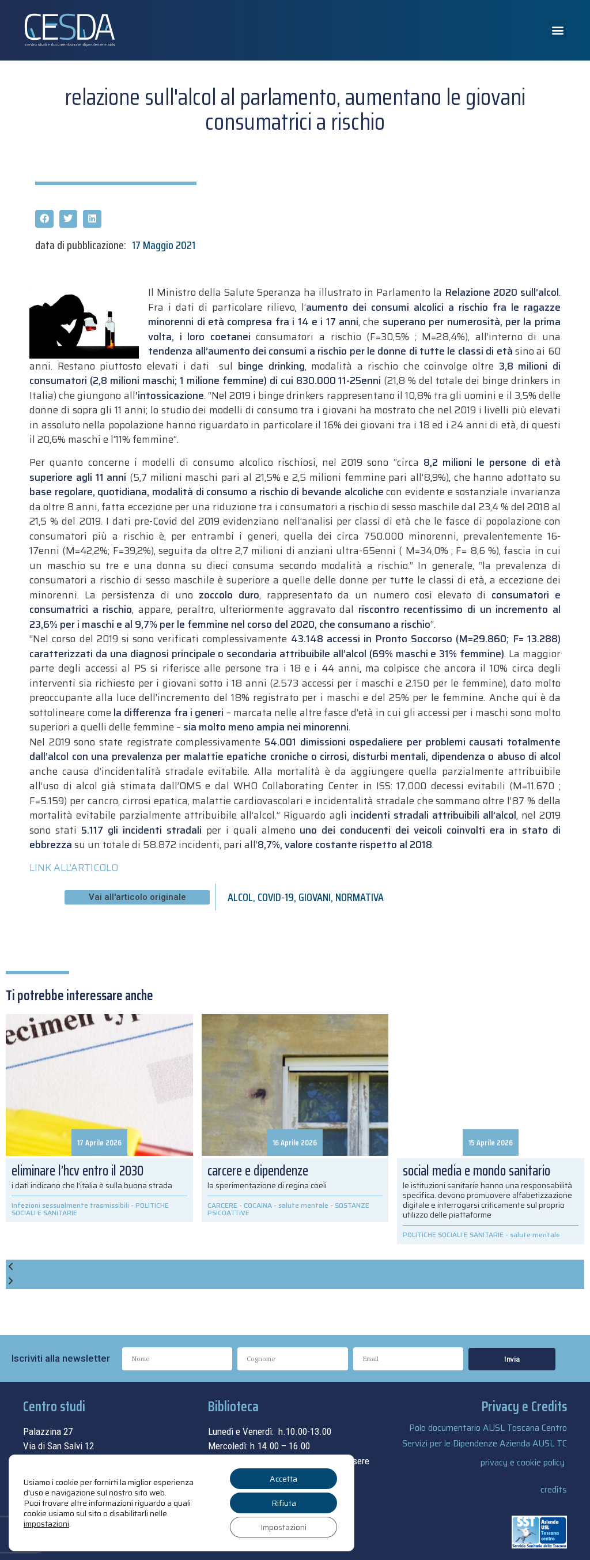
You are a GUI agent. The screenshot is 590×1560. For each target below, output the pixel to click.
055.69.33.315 (67, 1475)
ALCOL (240, 897)
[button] (557, 30)
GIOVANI (314, 897)
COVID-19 (276, 897)
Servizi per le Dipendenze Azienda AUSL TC (484, 1443)
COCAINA (258, 1205)
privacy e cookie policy (523, 1462)
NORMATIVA (359, 897)
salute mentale (303, 1205)
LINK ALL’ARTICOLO (73, 867)
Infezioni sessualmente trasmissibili (70, 1205)
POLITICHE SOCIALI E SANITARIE (453, 1234)
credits (553, 1490)
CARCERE (222, 1205)
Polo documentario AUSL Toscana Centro (488, 1428)
